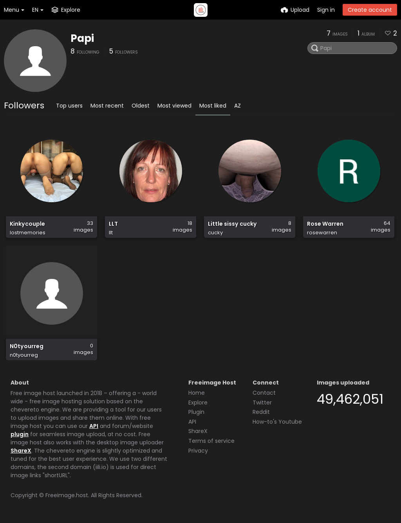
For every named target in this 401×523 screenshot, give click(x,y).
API (93, 426)
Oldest (141, 106)
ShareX (21, 451)
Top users (69, 106)
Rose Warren (325, 224)
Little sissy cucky (232, 224)
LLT (113, 224)
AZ (237, 106)
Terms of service (211, 441)
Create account (370, 10)
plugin (20, 434)
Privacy (198, 451)
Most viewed (174, 106)
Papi (82, 38)
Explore (198, 402)
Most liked (212, 106)
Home (196, 393)
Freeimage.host (66, 495)
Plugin (196, 412)
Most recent (107, 106)
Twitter (262, 402)
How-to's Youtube (277, 422)
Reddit (261, 412)
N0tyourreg (26, 346)
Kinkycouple (27, 224)
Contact (264, 393)
